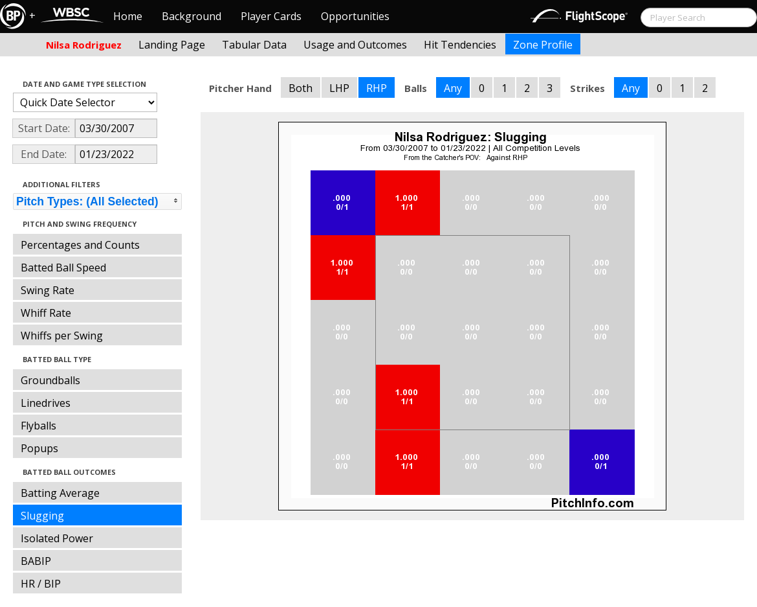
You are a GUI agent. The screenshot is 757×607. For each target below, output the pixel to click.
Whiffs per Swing (62, 335)
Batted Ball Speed (63, 267)
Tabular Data (254, 45)
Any (453, 88)
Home (127, 16)
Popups (39, 448)
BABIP (36, 561)
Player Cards (271, 16)
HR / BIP (41, 584)
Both (301, 88)
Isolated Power (57, 538)
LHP (339, 88)
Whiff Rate (46, 313)
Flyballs (38, 425)
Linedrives (46, 403)
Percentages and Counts (80, 245)
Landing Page (171, 45)
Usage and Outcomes (355, 45)
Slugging (42, 516)
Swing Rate (47, 290)
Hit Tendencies (460, 45)
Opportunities (355, 16)
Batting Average (60, 493)
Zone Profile (543, 45)
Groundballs (50, 380)
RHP (376, 88)
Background (191, 16)
